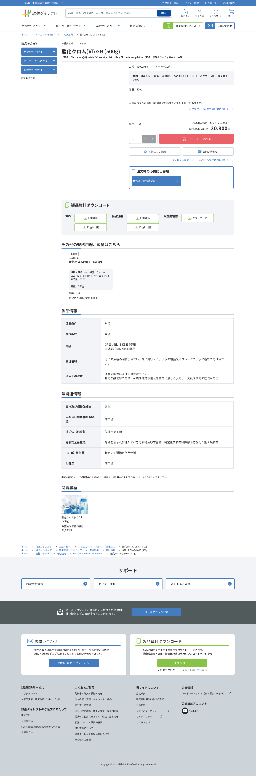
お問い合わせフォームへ (73, 663)
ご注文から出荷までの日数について (209, 109)
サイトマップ (143, 722)
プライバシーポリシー (147, 710)
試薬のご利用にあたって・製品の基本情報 (96, 716)
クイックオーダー (216, 15)
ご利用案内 (229, 3)
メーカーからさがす (68, 25)
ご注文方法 (27, 720)
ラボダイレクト (29, 693)
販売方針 (26, 715)
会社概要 (140, 693)
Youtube (193, 710)
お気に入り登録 (157, 151)
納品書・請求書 (83, 705)
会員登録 (199, 15)
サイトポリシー (144, 716)
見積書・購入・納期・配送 (88, 693)
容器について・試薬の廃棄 (88, 722)
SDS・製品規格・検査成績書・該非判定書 (96, 710)
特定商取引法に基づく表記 (150, 699)
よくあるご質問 (180, 159)
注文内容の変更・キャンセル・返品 (93, 699)
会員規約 (140, 705)
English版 (93, 227)
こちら (198, 670)
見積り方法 (27, 732)
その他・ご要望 (83, 739)
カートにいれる (201, 139)
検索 (164, 13)
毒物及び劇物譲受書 (144, 180)
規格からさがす (105, 25)
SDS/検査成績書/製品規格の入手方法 (40, 726)
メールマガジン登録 (157, 612)
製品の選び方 (138, 25)
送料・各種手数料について (214, 159)
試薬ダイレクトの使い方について (92, 734)
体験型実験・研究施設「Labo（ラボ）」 (42, 699)
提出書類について (84, 728)
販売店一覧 (211, 3)
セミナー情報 (192, 3)
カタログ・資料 (170, 3)
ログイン (185, 15)
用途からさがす (31, 25)
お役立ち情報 (34, 584)
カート (231, 15)
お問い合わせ (210, 151)
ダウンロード (199, 218)
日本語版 (93, 218)
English (219, 693)
